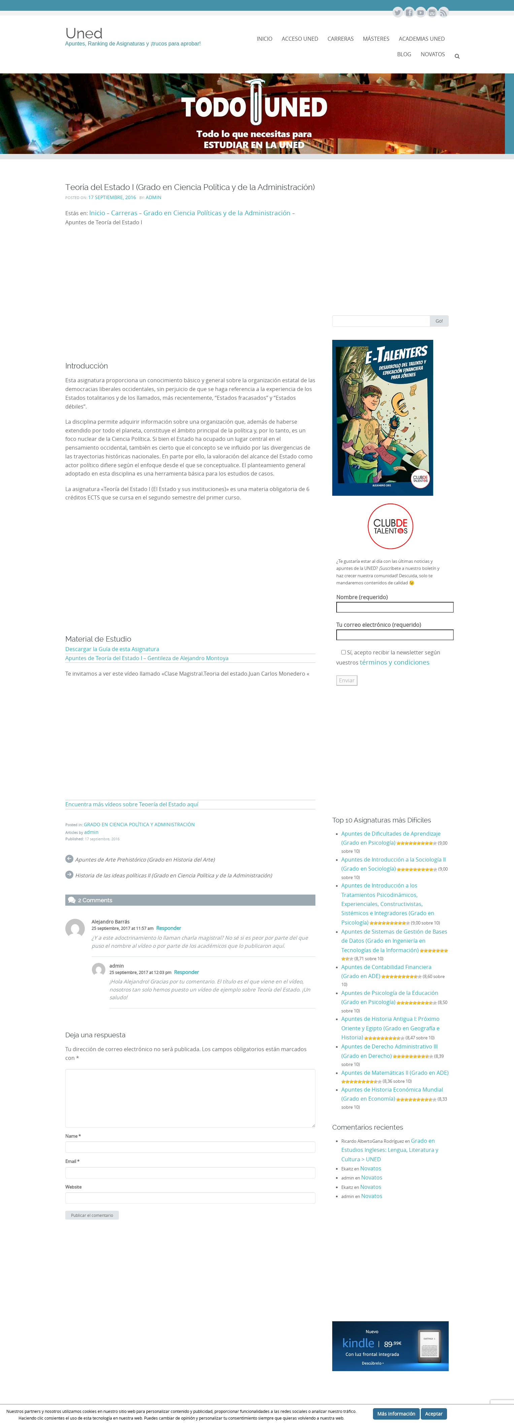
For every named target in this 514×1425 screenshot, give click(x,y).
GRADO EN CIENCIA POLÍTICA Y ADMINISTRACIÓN (139, 824)
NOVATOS (433, 54)
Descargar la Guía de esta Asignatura (112, 649)
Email (72, 1161)
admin (154, 197)
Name (73, 1136)
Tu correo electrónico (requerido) (395, 629)
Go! (439, 321)
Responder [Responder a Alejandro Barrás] (168, 928)
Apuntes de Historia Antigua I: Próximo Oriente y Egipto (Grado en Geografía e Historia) (390, 1028)
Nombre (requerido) (395, 602)
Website (73, 1187)
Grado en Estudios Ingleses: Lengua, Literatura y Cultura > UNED (389, 1150)
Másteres (376, 38)
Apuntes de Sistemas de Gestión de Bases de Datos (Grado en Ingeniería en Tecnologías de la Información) (394, 941)
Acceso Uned (300, 38)
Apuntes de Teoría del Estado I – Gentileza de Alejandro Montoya (147, 658)
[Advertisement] (190, 300)
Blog (404, 54)
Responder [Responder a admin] (186, 972)
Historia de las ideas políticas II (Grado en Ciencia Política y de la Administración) (173, 875)
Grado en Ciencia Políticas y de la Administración (217, 212)
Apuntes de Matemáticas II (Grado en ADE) (395, 1072)
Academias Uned (422, 38)
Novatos (370, 1168)
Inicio (264, 38)
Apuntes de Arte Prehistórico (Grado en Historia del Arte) (145, 859)
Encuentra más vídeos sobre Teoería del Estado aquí (131, 804)
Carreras (341, 38)
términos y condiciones (395, 662)
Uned (84, 33)
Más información (396, 1414)
